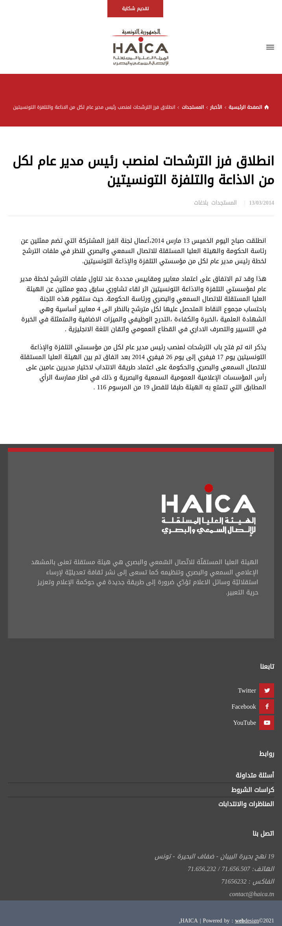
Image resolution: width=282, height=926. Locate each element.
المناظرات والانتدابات (246, 804)
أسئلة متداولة (255, 775)
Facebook (244, 706)
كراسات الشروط (252, 790)
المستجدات (224, 203)
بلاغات (201, 203)
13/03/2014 (261, 203)
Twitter (247, 690)
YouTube (244, 723)
